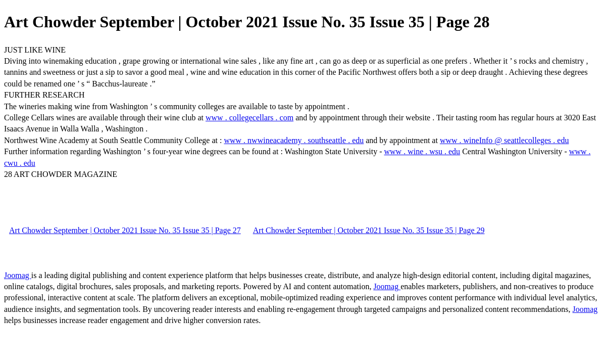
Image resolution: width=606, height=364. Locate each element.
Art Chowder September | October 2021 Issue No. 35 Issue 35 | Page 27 (125, 230)
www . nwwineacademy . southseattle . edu (294, 140)
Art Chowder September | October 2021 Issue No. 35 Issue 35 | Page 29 (369, 230)
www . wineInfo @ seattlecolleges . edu (504, 140)
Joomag (17, 275)
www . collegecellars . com (249, 117)
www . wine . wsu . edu (422, 151)
